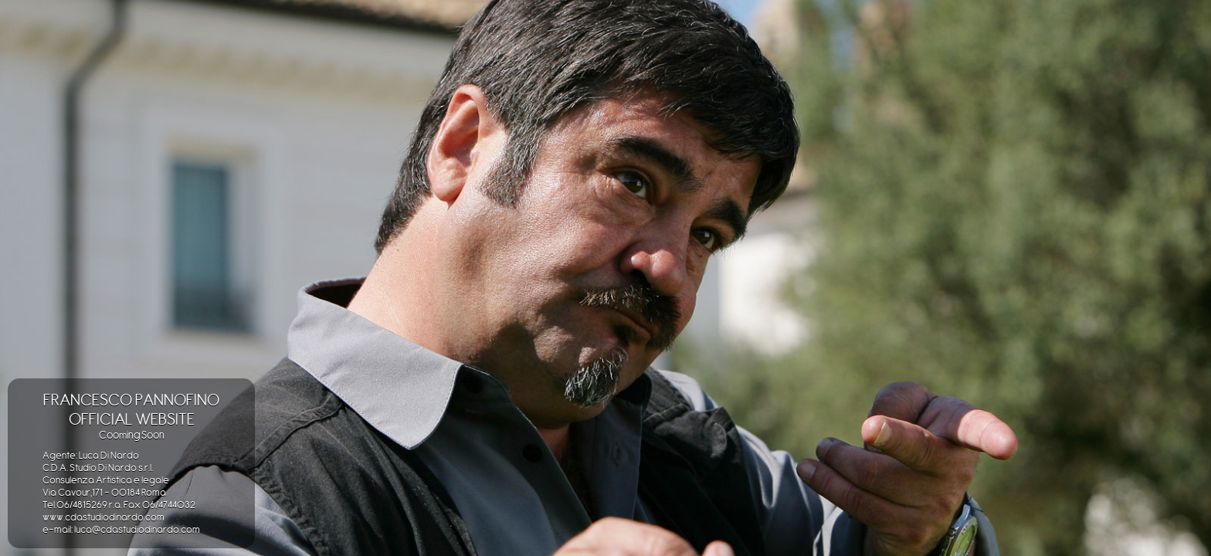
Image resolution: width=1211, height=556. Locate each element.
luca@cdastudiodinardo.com (137, 529)
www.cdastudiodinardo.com (103, 517)
